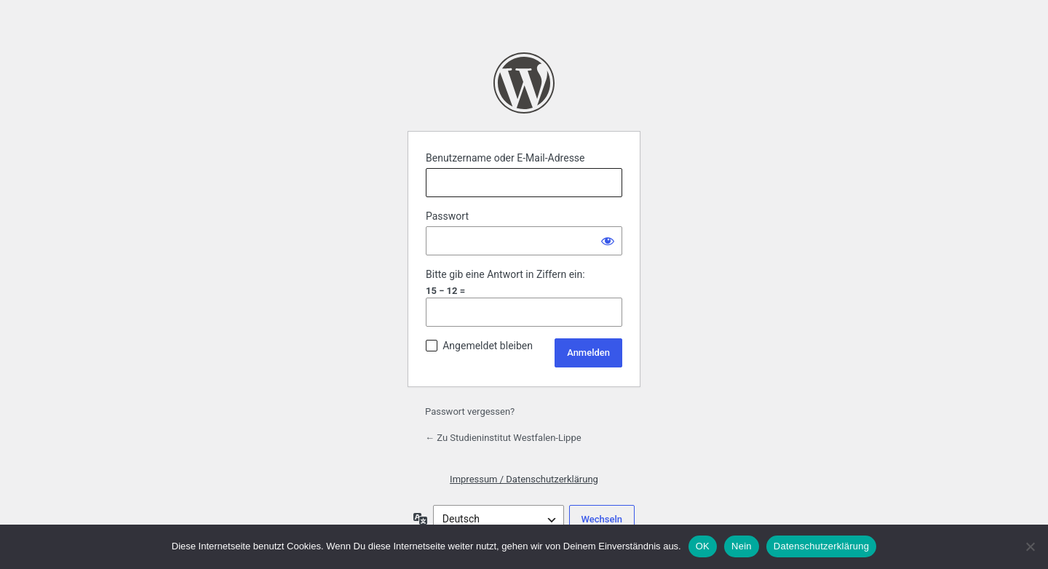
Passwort (447, 216)
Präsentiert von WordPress (524, 83)
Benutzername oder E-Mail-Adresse (505, 158)
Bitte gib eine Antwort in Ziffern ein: (505, 274)
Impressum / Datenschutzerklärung (524, 479)
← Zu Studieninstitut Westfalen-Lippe (503, 437)
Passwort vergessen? (470, 411)
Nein (741, 546)
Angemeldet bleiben (487, 345)
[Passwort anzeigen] (607, 240)
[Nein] (1030, 546)
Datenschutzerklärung (821, 546)
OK (703, 546)
